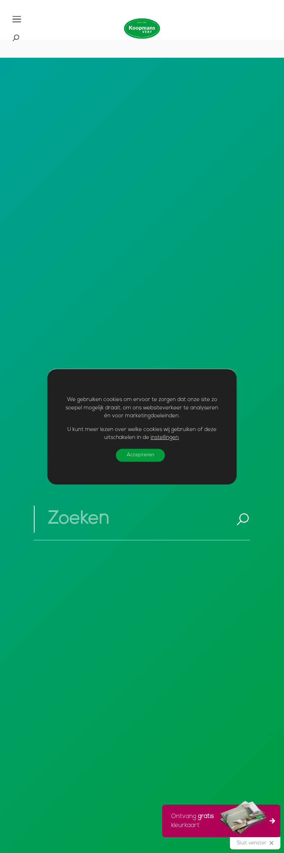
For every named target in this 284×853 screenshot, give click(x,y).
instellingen (165, 437)
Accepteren (140, 455)
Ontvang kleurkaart (219, 820)
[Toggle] (17, 19)
